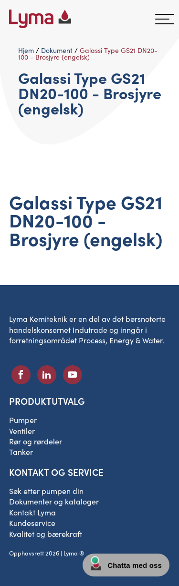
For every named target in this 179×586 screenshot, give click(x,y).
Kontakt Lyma (32, 512)
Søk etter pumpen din (46, 491)
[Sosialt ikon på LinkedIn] (46, 374)
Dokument (57, 50)
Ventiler (22, 431)
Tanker (21, 452)
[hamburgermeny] (164, 19)
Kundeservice (32, 523)
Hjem (26, 50)
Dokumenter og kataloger (54, 501)
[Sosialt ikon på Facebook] (21, 374)
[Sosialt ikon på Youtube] (72, 374)
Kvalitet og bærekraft (45, 534)
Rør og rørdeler (35, 441)
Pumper (23, 420)
